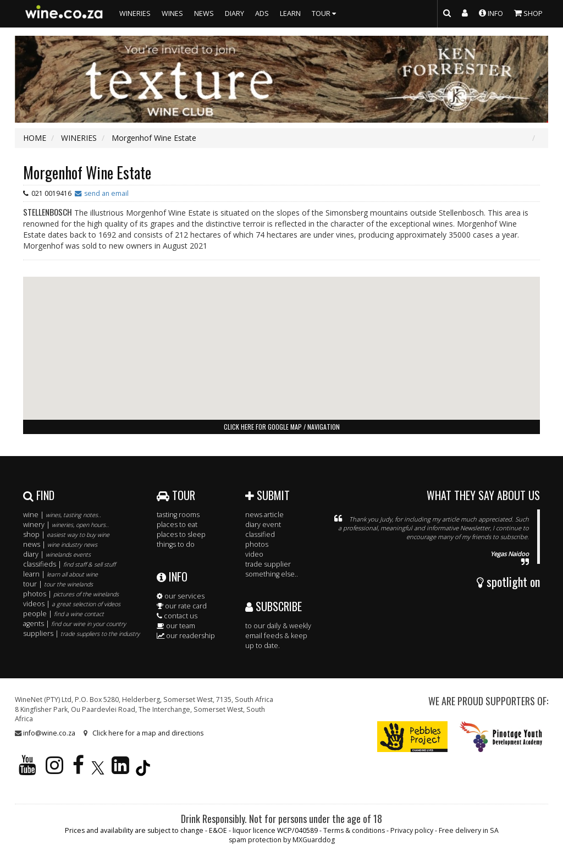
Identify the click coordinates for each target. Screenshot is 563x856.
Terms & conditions (354, 830)
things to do (176, 544)
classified (260, 534)
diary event (263, 524)
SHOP (528, 12)
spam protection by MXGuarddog (282, 839)
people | (63, 613)
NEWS (204, 13)
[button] (281, 338)
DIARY (234, 13)
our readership (186, 635)
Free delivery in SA (469, 830)
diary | (57, 554)
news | (60, 544)
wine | (62, 514)
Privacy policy (411, 830)
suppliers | (81, 633)
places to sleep (181, 534)
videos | (71, 603)
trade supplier (268, 564)
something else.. (271, 574)
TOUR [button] (325, 13)
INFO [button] (491, 12)
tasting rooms (178, 514)
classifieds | (69, 564)
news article (264, 514)
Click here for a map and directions (147, 733)
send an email (106, 193)
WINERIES (135, 13)
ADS (262, 13)
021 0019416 (51, 193)
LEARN (290, 13)
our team (176, 625)
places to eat (177, 524)
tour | (58, 584)
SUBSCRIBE (273, 606)
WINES (172, 13)
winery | (66, 524)
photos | (71, 594)
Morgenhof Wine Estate (87, 172)
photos (256, 544)
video (254, 554)
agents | (74, 623)
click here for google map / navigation (282, 426)
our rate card (182, 606)
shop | (66, 534)
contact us (177, 616)
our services (181, 596)
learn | (60, 574)
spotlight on (508, 581)
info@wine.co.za (49, 733)
